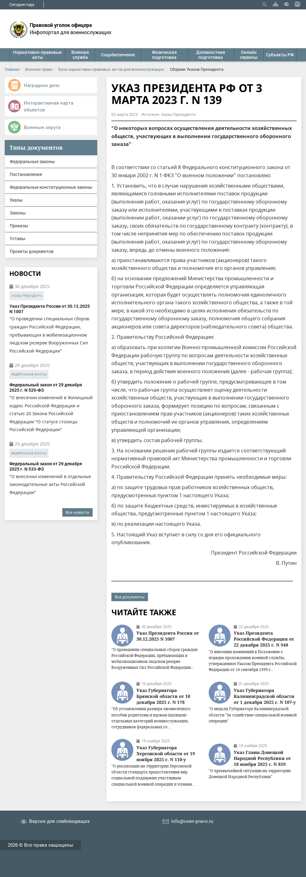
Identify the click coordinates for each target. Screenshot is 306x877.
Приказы (19, 226)
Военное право (39, 69)
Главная (12, 69)
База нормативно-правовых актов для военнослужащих (111, 69)
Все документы (130, 597)
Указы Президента (26, 296)
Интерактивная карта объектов (48, 106)
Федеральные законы (32, 161)
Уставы (17, 238)
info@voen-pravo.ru (192, 821)
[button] (37, 54)
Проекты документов (32, 251)
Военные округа (42, 127)
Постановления (26, 174)
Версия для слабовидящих (59, 821)
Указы (16, 200)
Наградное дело (42, 85)
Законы (18, 213)
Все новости (77, 512)
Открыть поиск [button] (264, 4)
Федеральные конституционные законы (51, 187)
